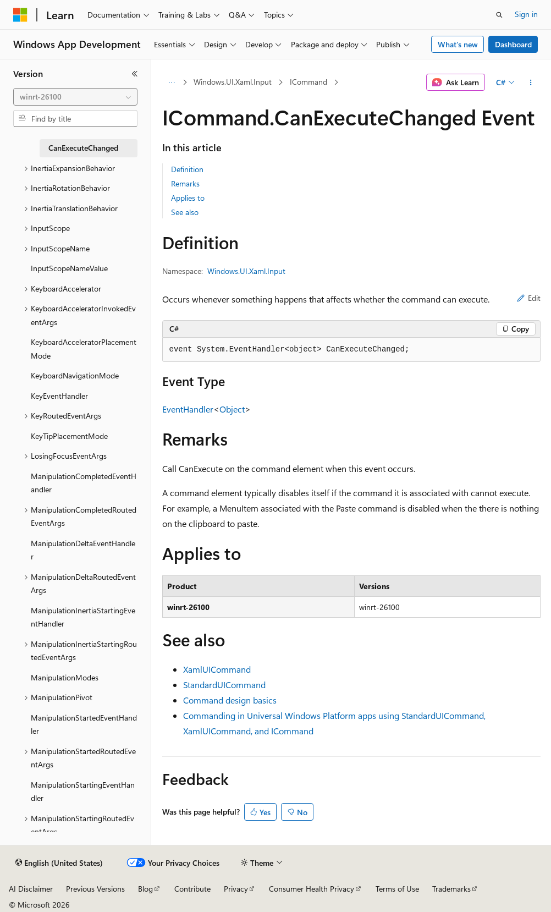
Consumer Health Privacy (311, 888)
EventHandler (187, 409)
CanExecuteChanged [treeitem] (83, 147)
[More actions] (530, 82)
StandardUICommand (224, 684)
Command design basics (230, 700)
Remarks (185, 183)
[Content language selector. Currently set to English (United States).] (59, 863)
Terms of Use (397, 888)
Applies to (188, 198)
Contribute (192, 888)
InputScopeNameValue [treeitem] (69, 268)
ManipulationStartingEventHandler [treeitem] (83, 791)
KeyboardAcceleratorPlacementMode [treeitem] (83, 349)
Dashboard (513, 44)
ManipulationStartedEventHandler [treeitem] (84, 724)
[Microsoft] (20, 15)
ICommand (308, 81)
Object (232, 409)
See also (185, 212)
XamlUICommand (217, 669)
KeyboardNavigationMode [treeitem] (75, 375)
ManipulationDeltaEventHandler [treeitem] (83, 550)
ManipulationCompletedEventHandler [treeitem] (83, 483)
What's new (458, 44)
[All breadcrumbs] (171, 82)
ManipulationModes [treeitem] (64, 677)
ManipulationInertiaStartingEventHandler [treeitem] (83, 617)
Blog (145, 888)
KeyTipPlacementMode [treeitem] (69, 436)
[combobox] (75, 97)
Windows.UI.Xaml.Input (233, 81)
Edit (529, 298)
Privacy (236, 888)
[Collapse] (134, 74)
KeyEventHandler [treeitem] (59, 396)
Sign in (526, 14)
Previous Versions (95, 888)
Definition (187, 169)
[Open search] (499, 15)
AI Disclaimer (31, 888)
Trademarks (451, 888)
